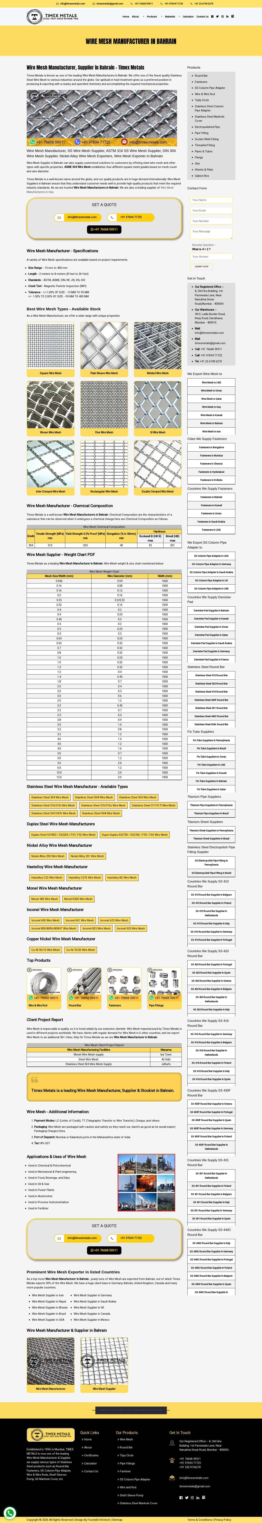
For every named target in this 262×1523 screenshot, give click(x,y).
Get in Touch (196, 278)
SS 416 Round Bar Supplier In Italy (211, 1071)
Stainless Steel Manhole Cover (139, 1503)
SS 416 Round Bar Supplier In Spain (211, 1079)
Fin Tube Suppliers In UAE (211, 764)
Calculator (188, 16)
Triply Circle (202, 100)
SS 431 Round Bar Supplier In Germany (211, 1210)
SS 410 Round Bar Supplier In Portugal (211, 939)
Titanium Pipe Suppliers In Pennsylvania (211, 805)
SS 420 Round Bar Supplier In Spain (211, 972)
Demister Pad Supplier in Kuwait (211, 618)
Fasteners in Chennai (211, 463)
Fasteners (201, 82)
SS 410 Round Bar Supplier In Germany (211, 931)
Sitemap (117, 1519)
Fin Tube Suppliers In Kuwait (211, 773)
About (135, 16)
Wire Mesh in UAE (211, 382)
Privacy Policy (222, 1519)
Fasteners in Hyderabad (211, 472)
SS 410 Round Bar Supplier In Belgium (211, 894)
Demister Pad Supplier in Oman (211, 627)
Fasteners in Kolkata (211, 480)
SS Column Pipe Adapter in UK (211, 580)
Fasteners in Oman (211, 513)
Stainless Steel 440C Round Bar (211, 716)
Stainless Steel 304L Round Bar (211, 724)
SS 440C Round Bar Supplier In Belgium (211, 1275)
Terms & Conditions (199, 1519)
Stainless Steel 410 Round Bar (211, 675)
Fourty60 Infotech (99, 1519)
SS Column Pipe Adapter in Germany (211, 564)
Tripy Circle (126, 1455)
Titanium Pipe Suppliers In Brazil (211, 813)
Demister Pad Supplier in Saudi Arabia (211, 643)
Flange (199, 157)
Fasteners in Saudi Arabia (211, 521)
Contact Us (202, 16)
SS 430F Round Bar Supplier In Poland (211, 1136)
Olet (197, 163)
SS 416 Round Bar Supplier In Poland (211, 1062)
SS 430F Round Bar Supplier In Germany (211, 1128)
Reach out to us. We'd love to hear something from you (131, 1410)
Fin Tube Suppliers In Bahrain (211, 781)
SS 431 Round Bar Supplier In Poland (211, 1186)
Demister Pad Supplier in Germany (211, 651)
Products (152, 16)
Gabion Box (202, 176)
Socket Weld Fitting (207, 139)
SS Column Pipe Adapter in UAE (211, 588)
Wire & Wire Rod (205, 94)
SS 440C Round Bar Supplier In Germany (211, 1251)
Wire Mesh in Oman (211, 390)
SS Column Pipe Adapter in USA (211, 556)
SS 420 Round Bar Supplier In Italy (211, 1009)
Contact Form (197, 188)
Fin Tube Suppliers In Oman (211, 756)
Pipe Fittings (127, 1463)
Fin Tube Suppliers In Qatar (211, 789)
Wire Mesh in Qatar (211, 398)
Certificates (91, 1455)
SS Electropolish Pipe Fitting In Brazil (211, 873)
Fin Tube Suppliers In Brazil (211, 748)
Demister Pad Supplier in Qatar (211, 635)
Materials (170, 16)
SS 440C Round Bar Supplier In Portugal (211, 1259)
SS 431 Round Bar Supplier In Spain (211, 1218)
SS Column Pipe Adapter (210, 88)
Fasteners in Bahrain (211, 497)
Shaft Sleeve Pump (131, 1495)
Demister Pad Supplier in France (211, 659)
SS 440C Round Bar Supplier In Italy (211, 1243)
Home (126, 16)
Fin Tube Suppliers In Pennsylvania (211, 740)
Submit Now (201, 266)
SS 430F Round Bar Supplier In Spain (211, 1120)
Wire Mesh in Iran (211, 431)
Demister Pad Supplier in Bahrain (211, 610)
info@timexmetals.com (72, 4)
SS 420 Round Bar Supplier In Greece (211, 980)
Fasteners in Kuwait (211, 505)
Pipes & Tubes (204, 151)
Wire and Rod (128, 1487)
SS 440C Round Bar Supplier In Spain (211, 1284)
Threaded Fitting (205, 145)
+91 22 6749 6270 (200, 4)
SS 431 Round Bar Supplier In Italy (211, 1202)
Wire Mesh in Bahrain (211, 423)
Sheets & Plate (204, 169)
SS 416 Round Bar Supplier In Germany (211, 1034)
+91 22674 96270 (190, 1467)
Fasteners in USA (211, 529)
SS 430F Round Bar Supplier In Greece (211, 1103)
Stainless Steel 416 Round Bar (211, 691)
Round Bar (201, 75)
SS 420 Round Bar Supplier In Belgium (211, 989)
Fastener (125, 1471)
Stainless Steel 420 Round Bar (211, 683)
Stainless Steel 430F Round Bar (211, 700)
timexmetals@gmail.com (110, 4)
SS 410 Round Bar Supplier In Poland (211, 903)
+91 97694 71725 (170, 4)
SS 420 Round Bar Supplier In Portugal (211, 964)
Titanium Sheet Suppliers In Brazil (211, 838)
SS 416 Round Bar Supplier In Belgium (211, 1042)
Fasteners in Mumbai (211, 455)
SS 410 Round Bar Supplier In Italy (211, 923)
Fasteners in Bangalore (211, 447)
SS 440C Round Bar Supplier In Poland (211, 1267)
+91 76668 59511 (140, 4)
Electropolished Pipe (207, 127)
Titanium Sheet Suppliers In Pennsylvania (211, 830)
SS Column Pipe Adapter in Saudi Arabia (211, 572)
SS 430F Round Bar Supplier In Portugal (211, 1112)
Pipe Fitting (201, 133)
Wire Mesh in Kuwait (211, 415)
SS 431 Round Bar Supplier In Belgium (211, 1194)
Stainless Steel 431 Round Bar (211, 708)
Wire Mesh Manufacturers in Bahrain (105, 75)
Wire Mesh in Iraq (211, 407)
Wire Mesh (126, 1439)
